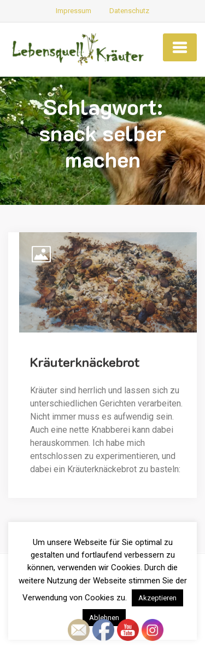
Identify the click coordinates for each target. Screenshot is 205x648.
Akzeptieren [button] (157, 598)
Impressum (73, 11)
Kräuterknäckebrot (85, 361)
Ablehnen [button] (104, 617)
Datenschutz (129, 11)
